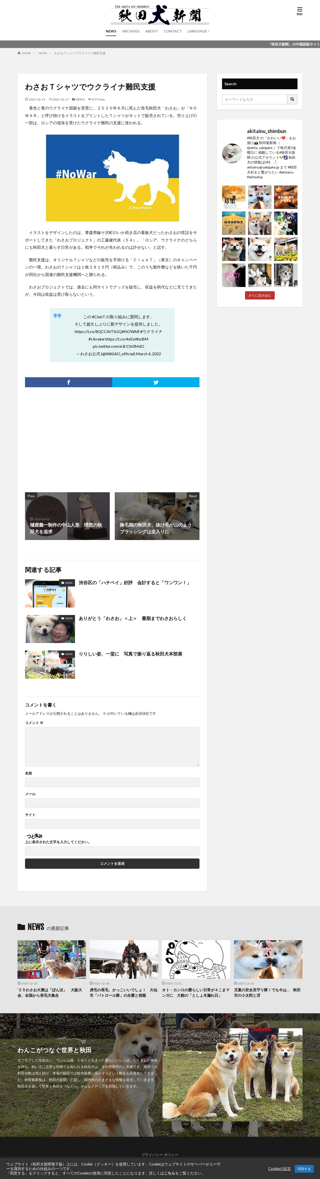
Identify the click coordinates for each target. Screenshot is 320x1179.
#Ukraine (96, 338)
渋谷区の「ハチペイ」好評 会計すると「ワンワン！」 (135, 582)
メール (30, 794)
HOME (26, 53)
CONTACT (173, 31)
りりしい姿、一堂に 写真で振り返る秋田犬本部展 (130, 653)
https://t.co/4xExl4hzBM (126, 338)
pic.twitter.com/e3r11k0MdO (118, 346)
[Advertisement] (68, 437)
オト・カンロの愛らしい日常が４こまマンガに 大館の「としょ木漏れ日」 (196, 993)
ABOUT (151, 31)
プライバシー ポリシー (160, 1154)
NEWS (111, 31)
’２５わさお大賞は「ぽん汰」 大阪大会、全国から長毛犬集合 (50, 993)
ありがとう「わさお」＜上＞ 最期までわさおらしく (133, 618)
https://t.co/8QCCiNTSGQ (98, 331)
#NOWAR (131, 331)
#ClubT (98, 316)
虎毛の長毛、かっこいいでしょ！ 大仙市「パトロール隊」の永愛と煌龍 (123, 993)
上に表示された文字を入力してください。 (58, 842)
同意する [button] (304, 1169)
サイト (30, 814)
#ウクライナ (151, 331)
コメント (34, 722)
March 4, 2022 (148, 353)
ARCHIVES (131, 31)
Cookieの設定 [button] (279, 1168)
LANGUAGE (197, 31)
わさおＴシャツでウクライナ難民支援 (80, 53)
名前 (28, 773)
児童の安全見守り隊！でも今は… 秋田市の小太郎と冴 (267, 993)
